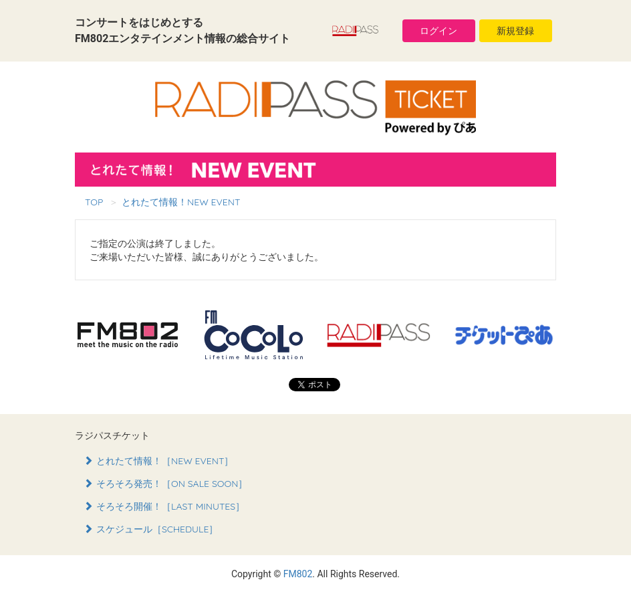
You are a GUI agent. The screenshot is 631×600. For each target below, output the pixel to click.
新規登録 (515, 31)
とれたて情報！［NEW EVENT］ (158, 461)
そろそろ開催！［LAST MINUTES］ (164, 506)
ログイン (438, 31)
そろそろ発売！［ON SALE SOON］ (165, 484)
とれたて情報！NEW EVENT (181, 202)
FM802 (298, 574)
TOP (94, 202)
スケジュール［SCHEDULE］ (151, 529)
